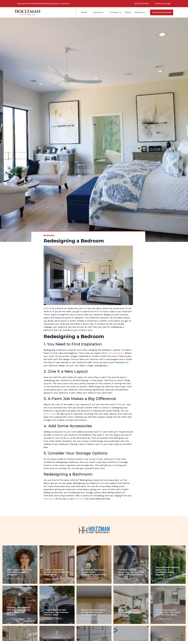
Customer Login (163, 3)
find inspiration (115, 353)
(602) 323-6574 (142, 3)
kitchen (79, 499)
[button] (98, 12)
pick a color (50, 414)
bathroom (49, 499)
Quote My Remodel (161, 12)
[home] (45, 12)
